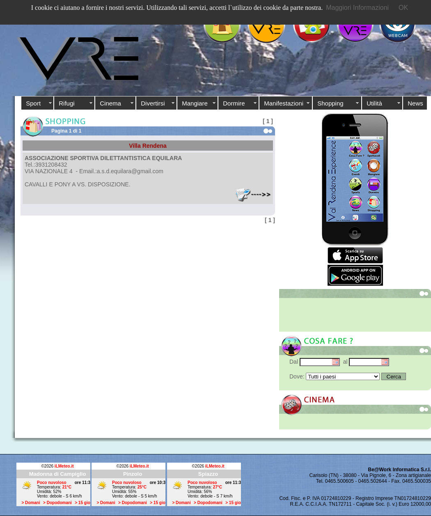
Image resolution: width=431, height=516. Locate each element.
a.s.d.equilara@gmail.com (130, 171)
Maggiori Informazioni (357, 7)
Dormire (234, 103)
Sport (33, 103)
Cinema (110, 103)
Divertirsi (153, 103)
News (415, 103)
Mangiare (195, 103)
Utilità (374, 103)
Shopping (330, 103)
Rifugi (66, 103)
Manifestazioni (283, 103)
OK (403, 7)
